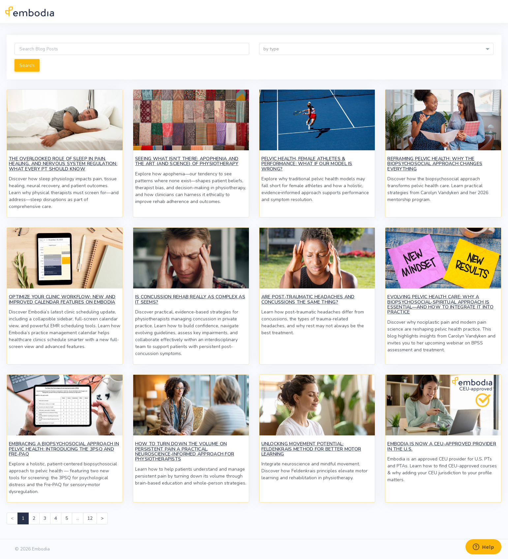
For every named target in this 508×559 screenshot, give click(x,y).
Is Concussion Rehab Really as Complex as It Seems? (190, 299)
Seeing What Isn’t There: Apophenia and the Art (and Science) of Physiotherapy (187, 161)
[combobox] (376, 49)
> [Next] (102, 518)
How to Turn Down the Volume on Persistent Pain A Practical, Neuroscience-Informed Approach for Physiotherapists (184, 451)
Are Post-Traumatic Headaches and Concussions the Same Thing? (308, 299)
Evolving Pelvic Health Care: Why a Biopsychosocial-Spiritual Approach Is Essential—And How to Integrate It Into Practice (440, 304)
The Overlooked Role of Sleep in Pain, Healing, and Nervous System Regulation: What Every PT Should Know (63, 164)
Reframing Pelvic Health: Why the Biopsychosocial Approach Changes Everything (434, 164)
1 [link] (23, 518)
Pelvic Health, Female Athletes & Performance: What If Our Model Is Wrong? (306, 164)
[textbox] (376, 49)
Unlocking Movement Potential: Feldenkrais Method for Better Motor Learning (311, 449)
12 (90, 518)
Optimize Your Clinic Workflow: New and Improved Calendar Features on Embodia (62, 299)
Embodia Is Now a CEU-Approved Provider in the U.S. (441, 446)
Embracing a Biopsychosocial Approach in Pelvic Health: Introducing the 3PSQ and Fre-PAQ (64, 449)
